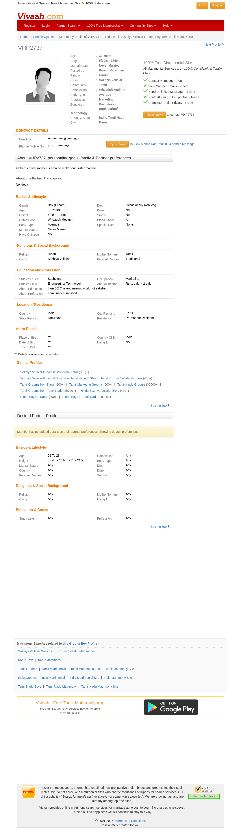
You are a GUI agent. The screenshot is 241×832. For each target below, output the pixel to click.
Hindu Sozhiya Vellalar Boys (100, 390)
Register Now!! (117, 144)
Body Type (77, 95)
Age (73, 56)
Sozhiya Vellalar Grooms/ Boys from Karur (49, 372)
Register (29, 25)
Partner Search (68, 25)
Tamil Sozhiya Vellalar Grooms (121, 378)
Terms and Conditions (131, 821)
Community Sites (143, 25)
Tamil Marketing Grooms (86, 384)
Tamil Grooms (27, 669)
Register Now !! (155, 114)
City (73, 122)
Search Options (44, 37)
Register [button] (218, 5)
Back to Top (160, 405)
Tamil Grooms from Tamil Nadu (41, 390)
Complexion (78, 90)
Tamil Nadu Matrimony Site (99, 686)
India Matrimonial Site (84, 677)
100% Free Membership (105, 25)
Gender (24, 205)
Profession (77, 99)
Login (46, 25)
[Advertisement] (200, 222)
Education (77, 104)
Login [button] (202, 5)
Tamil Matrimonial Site (85, 669)
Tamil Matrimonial (54, 669)
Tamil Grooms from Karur (37, 384)
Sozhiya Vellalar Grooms (35, 651)
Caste (74, 80)
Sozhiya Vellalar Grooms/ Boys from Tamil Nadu (53, 378)
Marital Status (79, 65)
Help (167, 25)
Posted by (77, 70)
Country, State (80, 117)
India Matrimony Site (118, 677)
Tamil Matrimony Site (119, 669)
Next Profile (213, 44)
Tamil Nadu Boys (29, 686)
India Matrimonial (53, 677)
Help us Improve (204, 796)
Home (24, 37)
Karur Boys (25, 660)
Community (78, 85)
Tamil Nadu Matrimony (61, 686)
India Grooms (27, 677)
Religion (76, 75)
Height (74, 61)
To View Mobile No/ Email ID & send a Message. (162, 144)
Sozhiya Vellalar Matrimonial (76, 651)
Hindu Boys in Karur (34, 397)
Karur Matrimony (49, 660)
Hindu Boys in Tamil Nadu (80, 397)
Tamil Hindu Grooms (131, 384)
